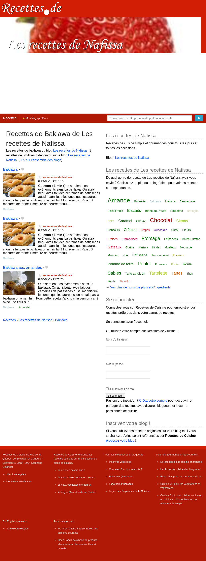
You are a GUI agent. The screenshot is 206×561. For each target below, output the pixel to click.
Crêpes (145, 230)
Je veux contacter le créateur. (74, 484)
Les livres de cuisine (171, 469)
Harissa (143, 247)
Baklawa (10, 169)
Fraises (112, 239)
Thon (189, 273)
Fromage (150, 238)
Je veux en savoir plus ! (71, 470)
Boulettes (176, 210)
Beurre (170, 201)
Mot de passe (114, 364)
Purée (175, 264)
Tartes (177, 273)
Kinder (156, 247)
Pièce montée (160, 255)
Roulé (187, 264)
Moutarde (186, 247)
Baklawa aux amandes (22, 267)
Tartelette (158, 273)
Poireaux (178, 255)
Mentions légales (16, 474)
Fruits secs (171, 239)
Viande (124, 281)
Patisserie (139, 255)
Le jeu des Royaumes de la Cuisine (129, 491)
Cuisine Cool (167, 495)
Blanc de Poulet (155, 210)
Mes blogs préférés (35, 118)
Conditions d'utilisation (19, 481)
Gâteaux (114, 247)
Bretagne (193, 210)
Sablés (114, 273)
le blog (61, 492)
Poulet (144, 263)
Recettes (9, 118)
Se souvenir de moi (122, 389)
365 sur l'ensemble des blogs (40, 160)
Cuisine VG (166, 483)
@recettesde (75, 492)
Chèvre (141, 221)
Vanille (112, 281)
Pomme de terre (121, 264)
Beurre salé (187, 201)
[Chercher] (199, 118)
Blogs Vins (166, 476)
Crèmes (130, 230)
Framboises (129, 239)
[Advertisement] (103, 83)
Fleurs (186, 230)
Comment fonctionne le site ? (125, 469)
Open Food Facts (68, 540)
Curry (174, 230)
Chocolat (161, 220)
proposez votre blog (120, 440)
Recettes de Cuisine (14, 454)
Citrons (182, 221)
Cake (111, 221)
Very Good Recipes (17, 528)
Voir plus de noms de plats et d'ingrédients (140, 287)
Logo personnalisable (121, 483)
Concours (114, 230)
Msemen (113, 255)
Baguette (139, 201)
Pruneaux (161, 264)
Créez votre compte (153, 400)
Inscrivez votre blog (120, 461)
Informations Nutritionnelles (77, 528)
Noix (125, 255)
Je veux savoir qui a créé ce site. (76, 477)
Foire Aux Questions (120, 476)
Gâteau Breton (191, 239)
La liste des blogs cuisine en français (181, 461)
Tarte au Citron (135, 273)
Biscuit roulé (115, 210)
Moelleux (170, 247)
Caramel (125, 221)
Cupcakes (160, 230)
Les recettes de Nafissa (70, 150)
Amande (24, 307)
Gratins (130, 247)
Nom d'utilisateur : (117, 339)
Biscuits (134, 210)
